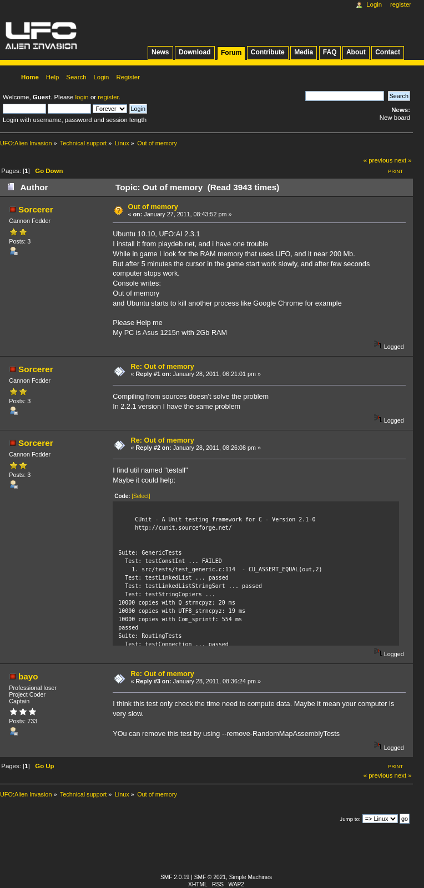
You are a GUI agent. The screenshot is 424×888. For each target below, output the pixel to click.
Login (374, 4)
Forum (231, 53)
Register (400, 4)
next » (403, 160)
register (108, 97)
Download (195, 52)
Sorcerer (35, 209)
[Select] (141, 496)
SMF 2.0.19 (175, 877)
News (160, 52)
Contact (387, 52)
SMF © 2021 (210, 877)
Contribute (268, 52)
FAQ (330, 52)
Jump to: (350, 819)
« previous (378, 160)
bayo (28, 676)
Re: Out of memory (162, 367)
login (82, 97)
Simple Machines (250, 877)
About (356, 52)
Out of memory (153, 207)
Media (303, 52)
